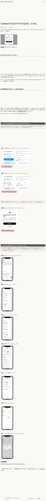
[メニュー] (43, 2)
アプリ (11, 27)
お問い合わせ (31, 498)
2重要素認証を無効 (22, 111)
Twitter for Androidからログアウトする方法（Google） (13, 463)
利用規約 (38, 498)
